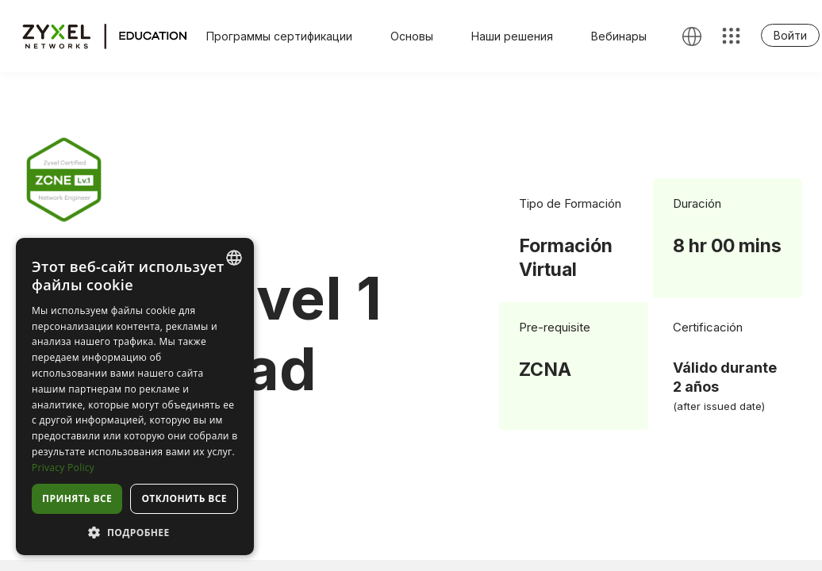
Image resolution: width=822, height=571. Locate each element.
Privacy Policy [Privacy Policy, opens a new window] (63, 467)
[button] (135, 531)
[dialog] (135, 396)
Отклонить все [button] (183, 498)
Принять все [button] (77, 498)
